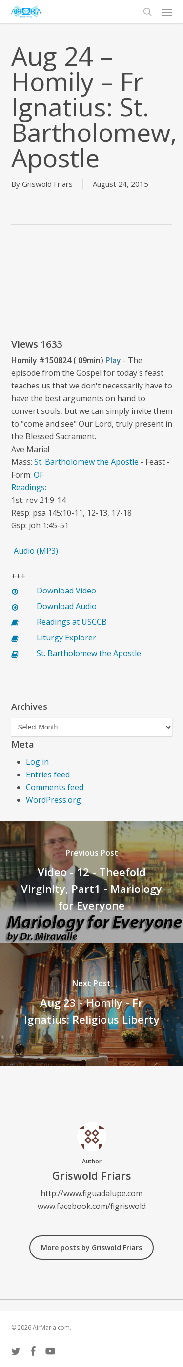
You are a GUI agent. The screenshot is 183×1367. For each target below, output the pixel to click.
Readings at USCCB (72, 621)
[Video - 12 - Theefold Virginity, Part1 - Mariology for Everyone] (91, 882)
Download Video (66, 590)
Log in (37, 761)
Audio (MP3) (36, 551)
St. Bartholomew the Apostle (86, 461)
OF (38, 474)
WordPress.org (53, 800)
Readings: (29, 487)
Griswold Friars (47, 184)
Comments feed (54, 787)
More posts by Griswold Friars (91, 1247)
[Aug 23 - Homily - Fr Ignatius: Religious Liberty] (91, 1004)
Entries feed (48, 774)
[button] (167, 12)
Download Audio (67, 606)
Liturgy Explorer (66, 637)
